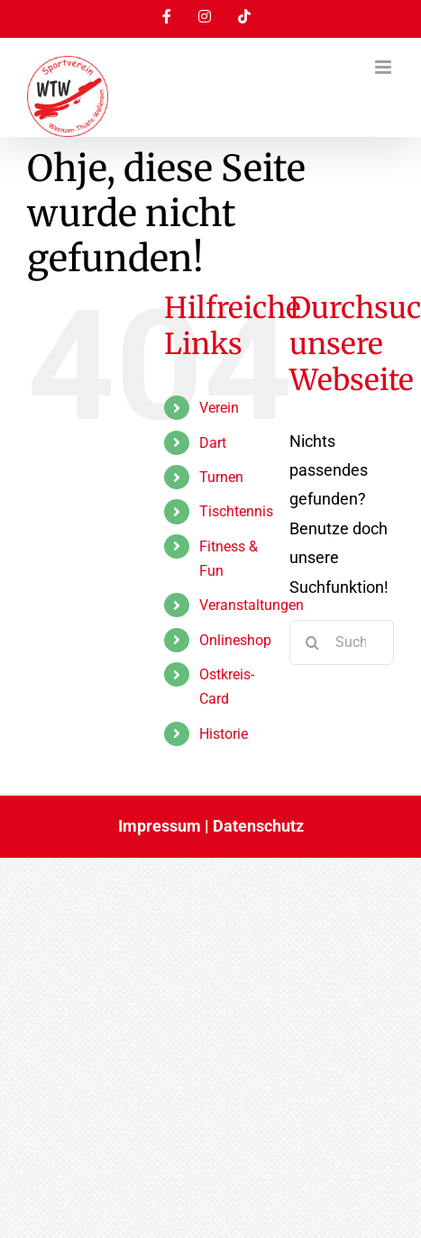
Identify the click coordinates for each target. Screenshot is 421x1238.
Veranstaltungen (251, 605)
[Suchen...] (341, 642)
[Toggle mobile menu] (384, 67)
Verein (219, 407)
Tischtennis (236, 511)
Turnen (221, 477)
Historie (223, 733)
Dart (212, 442)
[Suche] (311, 642)
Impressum (159, 825)
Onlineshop (235, 640)
